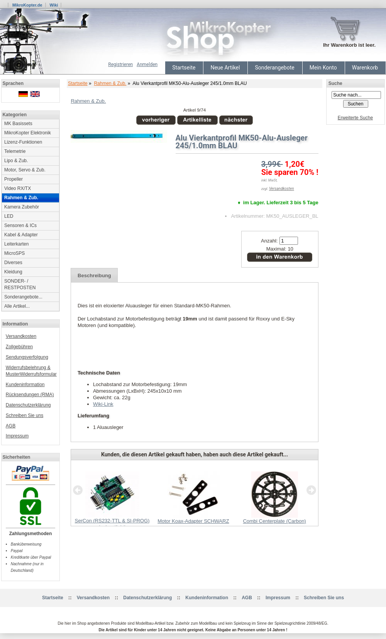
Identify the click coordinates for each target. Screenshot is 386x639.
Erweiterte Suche (355, 117)
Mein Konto (323, 67)
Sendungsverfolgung (27, 357)
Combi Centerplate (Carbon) (274, 521)
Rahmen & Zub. (110, 83)
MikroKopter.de (27, 5)
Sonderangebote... (23, 297)
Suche (335, 83)
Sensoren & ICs (20, 225)
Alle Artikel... (17, 306)
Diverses (13, 262)
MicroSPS (14, 253)
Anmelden (147, 64)
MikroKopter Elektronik (27, 133)
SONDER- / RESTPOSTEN (20, 284)
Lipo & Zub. (16, 160)
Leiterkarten (16, 244)
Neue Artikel (225, 67)
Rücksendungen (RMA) (30, 394)
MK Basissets (18, 123)
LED (8, 216)
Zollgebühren (19, 346)
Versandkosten (21, 336)
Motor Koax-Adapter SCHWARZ (193, 521)
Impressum (17, 436)
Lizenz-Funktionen (23, 142)
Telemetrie (14, 151)
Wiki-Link (103, 404)
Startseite (183, 67)
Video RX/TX (17, 188)
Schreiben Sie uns (24, 415)
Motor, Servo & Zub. (25, 170)
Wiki (53, 5)
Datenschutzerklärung (28, 405)
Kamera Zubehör (21, 207)
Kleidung (13, 272)
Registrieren (120, 64)
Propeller (13, 179)
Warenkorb (365, 67)
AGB (10, 426)
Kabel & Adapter (21, 234)
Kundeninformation (25, 384)
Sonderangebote (274, 67)
